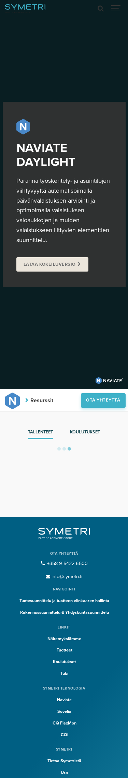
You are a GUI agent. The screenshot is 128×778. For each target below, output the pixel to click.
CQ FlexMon (64, 723)
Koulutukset (85, 432)
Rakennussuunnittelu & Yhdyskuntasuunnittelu (64, 612)
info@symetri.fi (64, 576)
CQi (64, 735)
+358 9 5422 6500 (63, 563)
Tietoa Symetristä (64, 761)
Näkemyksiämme (64, 639)
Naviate (64, 700)
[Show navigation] (116, 8)
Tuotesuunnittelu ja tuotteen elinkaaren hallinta (64, 600)
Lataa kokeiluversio (50, 264)
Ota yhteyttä (103, 400)
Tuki (64, 673)
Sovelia (64, 711)
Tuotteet (64, 650)
